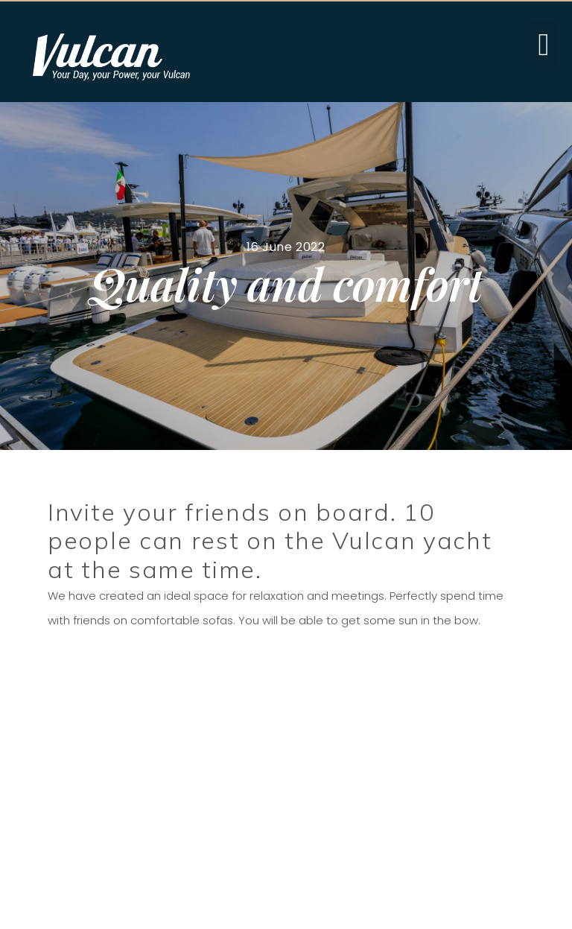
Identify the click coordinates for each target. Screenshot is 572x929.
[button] (543, 44)
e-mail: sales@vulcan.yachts (301, 768)
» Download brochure (135, 817)
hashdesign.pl (529, 908)
